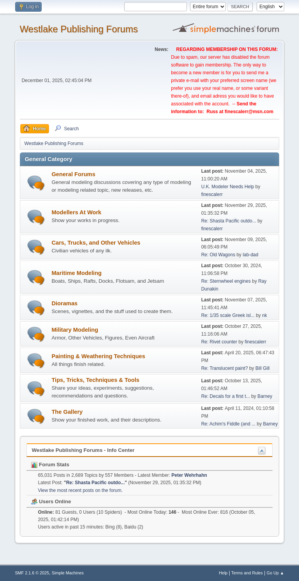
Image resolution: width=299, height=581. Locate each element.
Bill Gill (262, 368)
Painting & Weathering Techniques (98, 356)
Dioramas (64, 303)
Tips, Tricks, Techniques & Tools (95, 380)
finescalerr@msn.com (249, 111)
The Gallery (67, 412)
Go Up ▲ (275, 572)
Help (223, 572)
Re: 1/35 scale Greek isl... (228, 315)
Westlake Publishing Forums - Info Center (83, 450)
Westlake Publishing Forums (78, 29)
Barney (264, 396)
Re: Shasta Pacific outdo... (228, 221)
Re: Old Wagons (219, 254)
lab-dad (250, 254)
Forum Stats (50, 464)
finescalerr (212, 194)
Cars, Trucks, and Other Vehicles (95, 243)
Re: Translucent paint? (224, 368)
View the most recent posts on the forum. (80, 490)
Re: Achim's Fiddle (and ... (228, 424)
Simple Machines (68, 572)
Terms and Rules (247, 572)
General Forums (73, 174)
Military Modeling (74, 330)
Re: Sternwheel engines (226, 281)
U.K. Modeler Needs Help (227, 186)
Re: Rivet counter (219, 342)
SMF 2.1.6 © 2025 (32, 572)
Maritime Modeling (76, 273)
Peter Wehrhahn (189, 475)
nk (264, 315)
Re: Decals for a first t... (225, 396)
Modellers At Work (76, 212)
